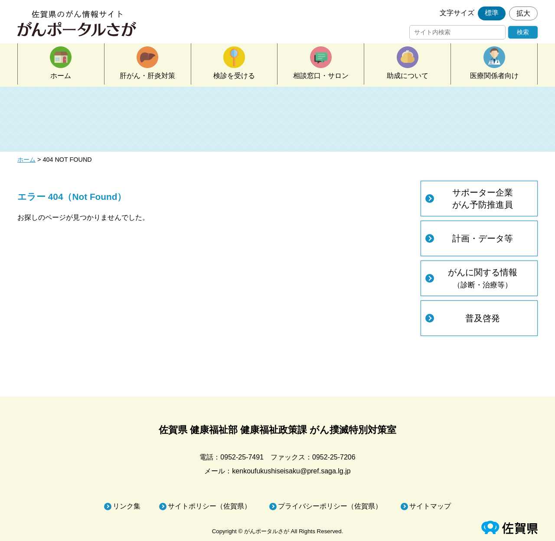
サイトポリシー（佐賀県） (209, 506)
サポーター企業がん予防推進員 (482, 198)
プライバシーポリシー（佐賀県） (330, 506)
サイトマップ (430, 506)
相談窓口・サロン (321, 75)
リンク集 (126, 506)
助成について (407, 75)
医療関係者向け (494, 75)
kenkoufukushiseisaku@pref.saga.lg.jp (291, 471)
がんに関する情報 (482, 278)
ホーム (60, 75)
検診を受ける (234, 75)
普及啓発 (482, 318)
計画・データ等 (482, 238)
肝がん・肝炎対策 (147, 75)
